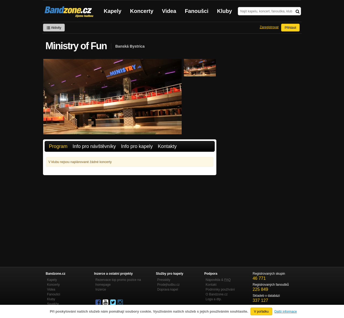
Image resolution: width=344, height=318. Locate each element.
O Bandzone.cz (217, 294)
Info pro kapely (137, 146)
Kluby (224, 11)
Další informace (285, 311)
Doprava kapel (167, 289)
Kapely (112, 11)
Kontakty (167, 146)
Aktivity (53, 28)
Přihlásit (290, 28)
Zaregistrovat (269, 27)
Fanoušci (197, 11)
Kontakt (211, 285)
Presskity (163, 280)
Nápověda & (218, 280)
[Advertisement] (129, 215)
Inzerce (100, 289)
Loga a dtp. (214, 299)
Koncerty (141, 11)
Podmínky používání (220, 289)
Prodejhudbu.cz (168, 285)
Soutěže (53, 304)
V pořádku (261, 311)
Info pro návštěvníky (94, 146)
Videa (169, 11)
